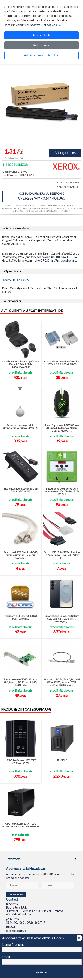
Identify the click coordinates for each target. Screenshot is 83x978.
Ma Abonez (41, 972)
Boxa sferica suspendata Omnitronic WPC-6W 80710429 (20, 427)
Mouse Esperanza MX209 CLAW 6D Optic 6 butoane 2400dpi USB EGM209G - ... (61, 428)
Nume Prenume (13, 944)
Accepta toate (41, 35)
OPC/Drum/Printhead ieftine (58, 260)
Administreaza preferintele (41, 55)
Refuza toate (41, 45)
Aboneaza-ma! (16, 894)
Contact (12, 899)
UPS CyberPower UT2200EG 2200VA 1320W (20, 762)
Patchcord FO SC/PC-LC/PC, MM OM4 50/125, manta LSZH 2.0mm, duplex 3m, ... (61, 682)
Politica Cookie (51, 24)
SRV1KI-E (61, 760)
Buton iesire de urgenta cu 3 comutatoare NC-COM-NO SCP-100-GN (61, 491)
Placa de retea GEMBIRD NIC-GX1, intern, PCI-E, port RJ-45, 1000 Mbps (20, 682)
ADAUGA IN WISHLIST (69, 182)
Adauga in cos (64, 153)
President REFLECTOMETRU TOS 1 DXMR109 (20, 617)
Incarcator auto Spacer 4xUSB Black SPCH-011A (20, 490)
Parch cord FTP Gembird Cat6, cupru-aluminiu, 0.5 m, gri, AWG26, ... (20, 555)
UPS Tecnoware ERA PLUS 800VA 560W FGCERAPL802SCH (20, 825)
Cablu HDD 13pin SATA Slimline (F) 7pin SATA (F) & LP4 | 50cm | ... (62, 555)
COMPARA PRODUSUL (69, 187)
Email (6, 957)
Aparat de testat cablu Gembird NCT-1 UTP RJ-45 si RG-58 (61, 363)
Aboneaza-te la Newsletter (26, 868)
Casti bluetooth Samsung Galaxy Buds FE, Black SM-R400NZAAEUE (20, 364)
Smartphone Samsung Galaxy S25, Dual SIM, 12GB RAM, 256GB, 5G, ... (62, 619)
